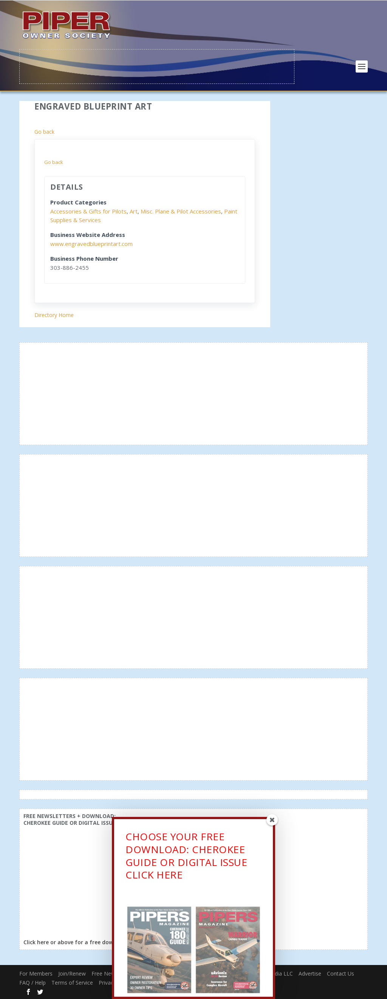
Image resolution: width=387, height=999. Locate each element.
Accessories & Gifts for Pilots (88, 210)
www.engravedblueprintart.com (91, 243)
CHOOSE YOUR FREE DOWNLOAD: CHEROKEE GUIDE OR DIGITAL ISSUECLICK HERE (186, 858)
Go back (44, 131)
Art (134, 210)
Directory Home (54, 314)
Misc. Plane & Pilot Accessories (181, 210)
